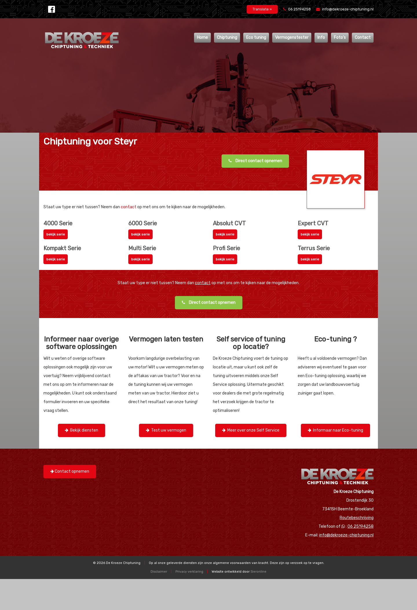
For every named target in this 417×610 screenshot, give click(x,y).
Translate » (262, 9)
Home (202, 37)
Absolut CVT (229, 223)
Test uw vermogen (166, 430)
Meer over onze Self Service (250, 430)
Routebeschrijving (357, 517)
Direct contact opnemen (255, 160)
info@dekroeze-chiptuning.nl (345, 9)
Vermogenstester (291, 37)
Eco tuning (256, 37)
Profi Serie (226, 248)
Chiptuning (227, 37)
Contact (363, 37)
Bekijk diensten (81, 430)
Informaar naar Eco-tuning (335, 430)
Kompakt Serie (62, 248)
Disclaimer (159, 572)
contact (128, 206)
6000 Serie (142, 223)
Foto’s (340, 37)
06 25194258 (297, 9)
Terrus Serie (314, 248)
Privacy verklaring (189, 572)
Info (321, 37)
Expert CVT (313, 223)
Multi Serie (142, 248)
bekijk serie (55, 234)
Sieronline (258, 572)
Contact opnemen (69, 471)
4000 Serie (57, 223)
